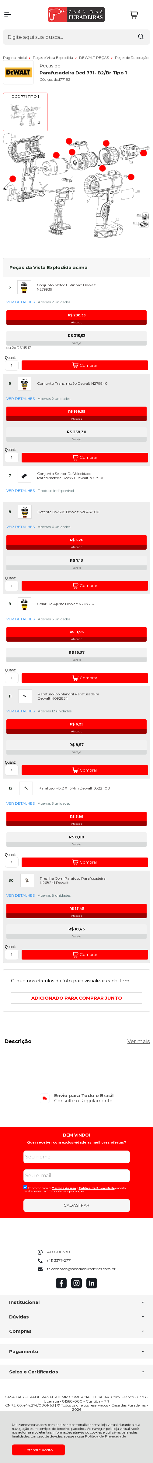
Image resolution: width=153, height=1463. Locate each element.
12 (10, 788)
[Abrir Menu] (7, 15)
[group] (76, 1098)
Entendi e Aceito (38, 1450)
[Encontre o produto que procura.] (141, 37)
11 (10, 696)
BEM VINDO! (76, 1135)
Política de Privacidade (105, 1436)
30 (11, 880)
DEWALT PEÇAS (94, 57)
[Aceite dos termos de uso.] (25, 1187)
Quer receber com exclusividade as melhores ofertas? (76, 1142)
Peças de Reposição (131, 57)
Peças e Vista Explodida (53, 57)
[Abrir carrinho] (138, 14)
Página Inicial (15, 57)
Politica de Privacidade (97, 1188)
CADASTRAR (76, 1205)
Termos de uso (64, 1188)
